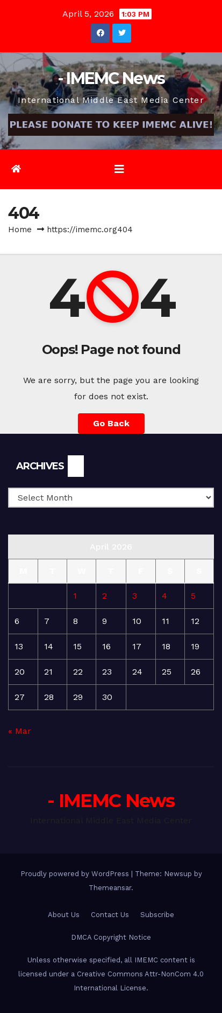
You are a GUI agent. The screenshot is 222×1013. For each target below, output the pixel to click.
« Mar (19, 731)
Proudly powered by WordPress (75, 874)
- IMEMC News (111, 78)
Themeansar (110, 888)
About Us (64, 915)
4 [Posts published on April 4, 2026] (164, 596)
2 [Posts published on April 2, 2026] (104, 596)
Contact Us (110, 915)
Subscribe (157, 915)
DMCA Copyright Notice (111, 937)
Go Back (111, 423)
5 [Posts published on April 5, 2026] (193, 596)
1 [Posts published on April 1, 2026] (75, 596)
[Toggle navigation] (119, 169)
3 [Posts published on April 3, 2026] (134, 596)
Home (20, 229)
